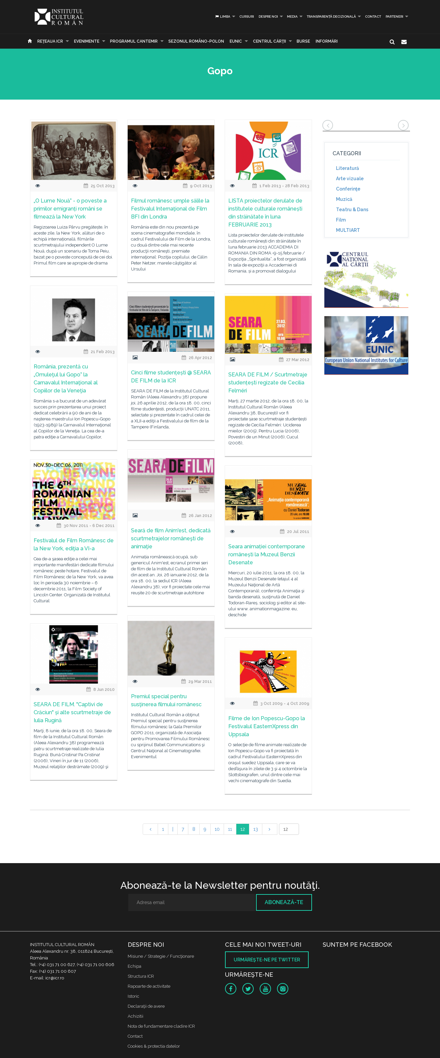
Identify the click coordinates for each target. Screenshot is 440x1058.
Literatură (347, 168)
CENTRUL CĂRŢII (269, 41)
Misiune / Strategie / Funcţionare (161, 956)
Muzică (344, 199)
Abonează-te (284, 902)
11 (230, 829)
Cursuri (246, 16)
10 (217, 829)
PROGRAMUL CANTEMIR (134, 41)
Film (341, 220)
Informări (327, 41)
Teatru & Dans (352, 209)
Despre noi (268, 16)
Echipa (134, 966)
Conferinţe (348, 189)
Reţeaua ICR (50, 41)
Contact (373, 16)
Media (292, 16)
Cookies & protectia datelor (154, 1046)
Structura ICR (141, 976)
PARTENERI (394, 16)
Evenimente (86, 41)
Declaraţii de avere (146, 1006)
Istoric (133, 996)
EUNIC (236, 41)
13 (255, 829)
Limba (222, 16)
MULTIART (348, 230)
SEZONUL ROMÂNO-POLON (196, 41)
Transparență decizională (331, 16)
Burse (303, 41)
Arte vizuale (350, 178)
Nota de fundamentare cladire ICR (161, 1026)
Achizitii (135, 1016)
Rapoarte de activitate (149, 986)
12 (242, 829)
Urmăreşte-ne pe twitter (267, 959)
